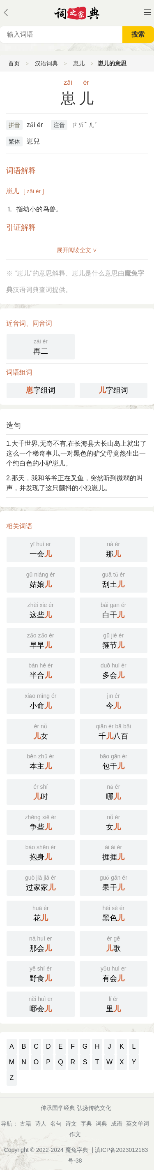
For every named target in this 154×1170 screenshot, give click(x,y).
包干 (113, 760)
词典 (101, 1123)
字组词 (40, 390)
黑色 (113, 912)
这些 (40, 609)
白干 (113, 609)
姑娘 (40, 579)
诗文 (71, 1123)
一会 (40, 548)
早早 (40, 639)
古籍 (25, 1123)
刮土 (113, 579)
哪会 (40, 1003)
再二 (40, 345)
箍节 (113, 639)
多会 (113, 669)
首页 (14, 63)
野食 (40, 973)
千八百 (113, 730)
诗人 (40, 1123)
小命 (40, 700)
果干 (113, 882)
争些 (40, 821)
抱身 (40, 851)
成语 (116, 1123)
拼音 (14, 125)
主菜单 (147, 12)
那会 (40, 943)
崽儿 (79, 63)
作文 (75, 1134)
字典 (86, 1123)
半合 (40, 669)
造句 (13, 425)
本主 (40, 760)
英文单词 (137, 1123)
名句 (56, 1123)
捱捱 (113, 851)
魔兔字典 (76, 1150)
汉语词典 (46, 63)
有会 (113, 973)
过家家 (40, 882)
